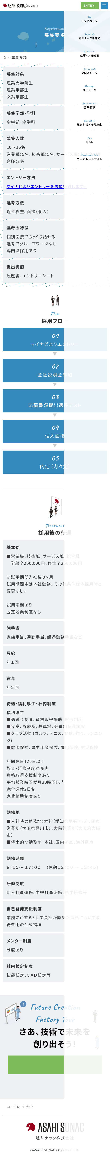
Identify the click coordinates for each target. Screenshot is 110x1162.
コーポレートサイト (20, 1109)
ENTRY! (90, 6)
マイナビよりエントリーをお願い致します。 (47, 189)
